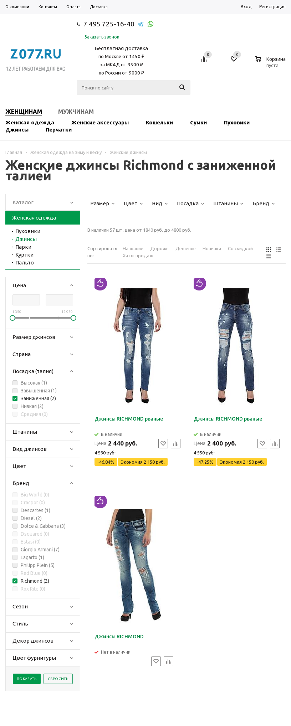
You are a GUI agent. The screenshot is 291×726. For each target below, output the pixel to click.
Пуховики (237, 122)
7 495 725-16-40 (108, 23)
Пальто (24, 262)
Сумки (198, 122)
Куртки (24, 255)
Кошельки (159, 122)
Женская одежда (29, 122)
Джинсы (17, 130)
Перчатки (59, 130)
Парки (23, 247)
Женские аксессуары (100, 122)
